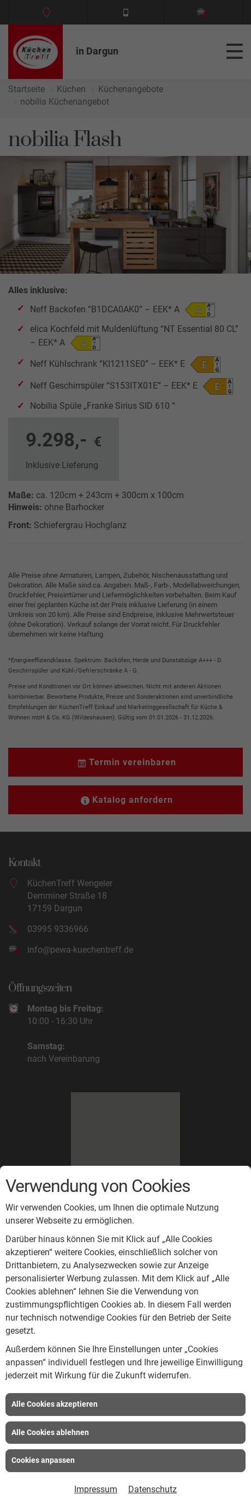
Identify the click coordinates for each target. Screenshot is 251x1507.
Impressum (95, 1489)
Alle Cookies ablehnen (50, 1432)
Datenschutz (152, 1489)
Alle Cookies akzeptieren (54, 1404)
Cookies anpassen (43, 1460)
